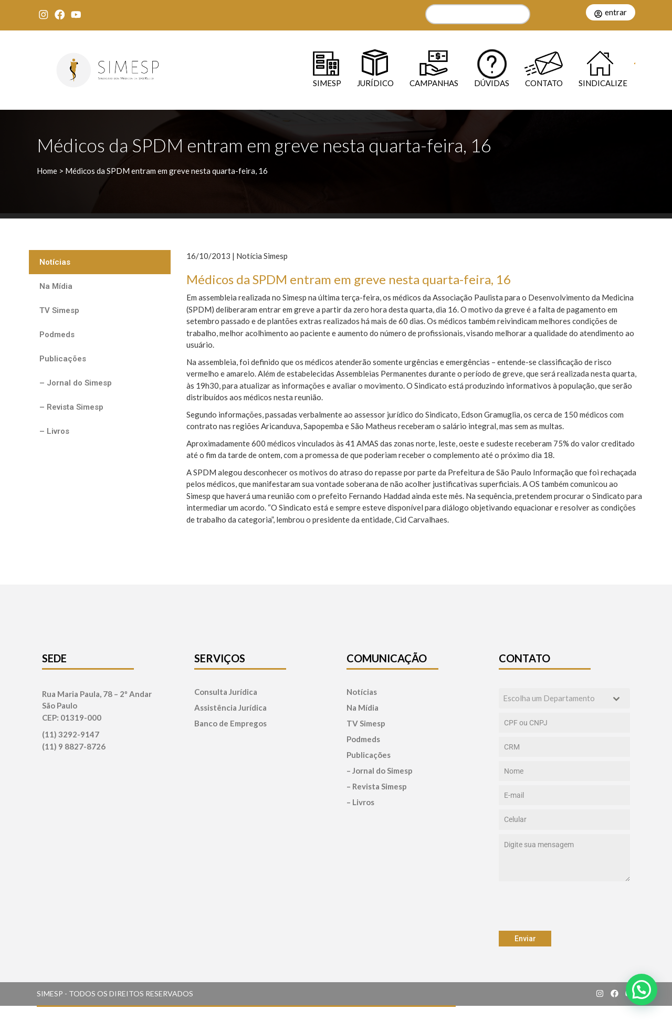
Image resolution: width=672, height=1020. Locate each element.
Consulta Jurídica (225, 692)
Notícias (54, 262)
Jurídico (375, 82)
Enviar (525, 938)
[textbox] (554, 698)
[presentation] (564, 906)
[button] (641, 989)
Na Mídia (55, 286)
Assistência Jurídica (230, 708)
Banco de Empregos (230, 723)
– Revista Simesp (71, 407)
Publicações (62, 358)
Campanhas (434, 82)
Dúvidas (491, 82)
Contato (544, 82)
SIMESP (327, 82)
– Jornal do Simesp (75, 383)
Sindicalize (603, 82)
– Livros (54, 431)
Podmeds (57, 334)
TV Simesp (59, 310)
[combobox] (564, 698)
